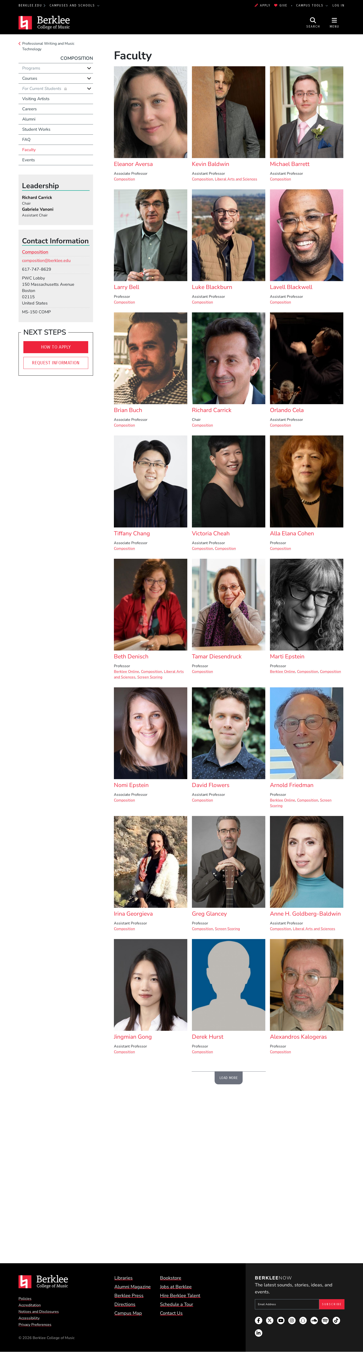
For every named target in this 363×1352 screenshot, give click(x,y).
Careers (29, 109)
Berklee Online (126, 671)
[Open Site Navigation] (334, 22)
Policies (25, 1298)
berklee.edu (30, 5)
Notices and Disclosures (39, 1311)
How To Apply (56, 347)
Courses (29, 78)
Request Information (56, 362)
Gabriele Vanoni (37, 209)
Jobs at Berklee (176, 1287)
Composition (124, 179)
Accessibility (29, 1318)
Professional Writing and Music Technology (48, 46)
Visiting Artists (36, 99)
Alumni (28, 119)
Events (28, 160)
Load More (228, 1078)
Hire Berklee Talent (180, 1295)
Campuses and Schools (73, 5)
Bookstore (170, 1278)
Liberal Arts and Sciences (236, 179)
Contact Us (171, 1313)
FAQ (26, 139)
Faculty (29, 149)
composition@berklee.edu (46, 260)
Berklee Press (129, 1295)
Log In (338, 5)
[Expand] (89, 68)
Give (280, 5)
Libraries (123, 1278)
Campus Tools (310, 5)
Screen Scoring (149, 677)
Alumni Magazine (132, 1287)
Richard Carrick (37, 197)
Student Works (36, 129)
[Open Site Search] (313, 22)
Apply (262, 5)
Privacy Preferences (35, 1324)
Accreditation (30, 1305)
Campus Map (128, 1313)
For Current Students (42, 88)
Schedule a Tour (176, 1304)
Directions (124, 1304)
